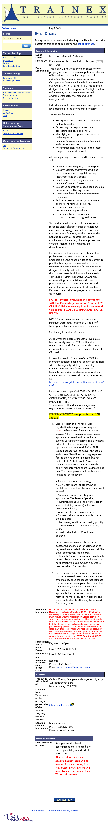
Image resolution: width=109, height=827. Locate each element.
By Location (8, 60)
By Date (6, 63)
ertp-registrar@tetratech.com (73, 667)
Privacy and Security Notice (63, 810)
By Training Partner (11, 66)
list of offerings (86, 43)
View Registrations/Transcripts (17, 92)
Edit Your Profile (10, 95)
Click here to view (59, 705)
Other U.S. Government (13, 148)
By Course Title (10, 57)
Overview (7, 110)
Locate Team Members (13, 133)
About (5, 130)
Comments (38, 810)
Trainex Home (9, 28)
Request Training (10, 98)
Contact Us (8, 112)
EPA (4, 145)
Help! (5, 115)
